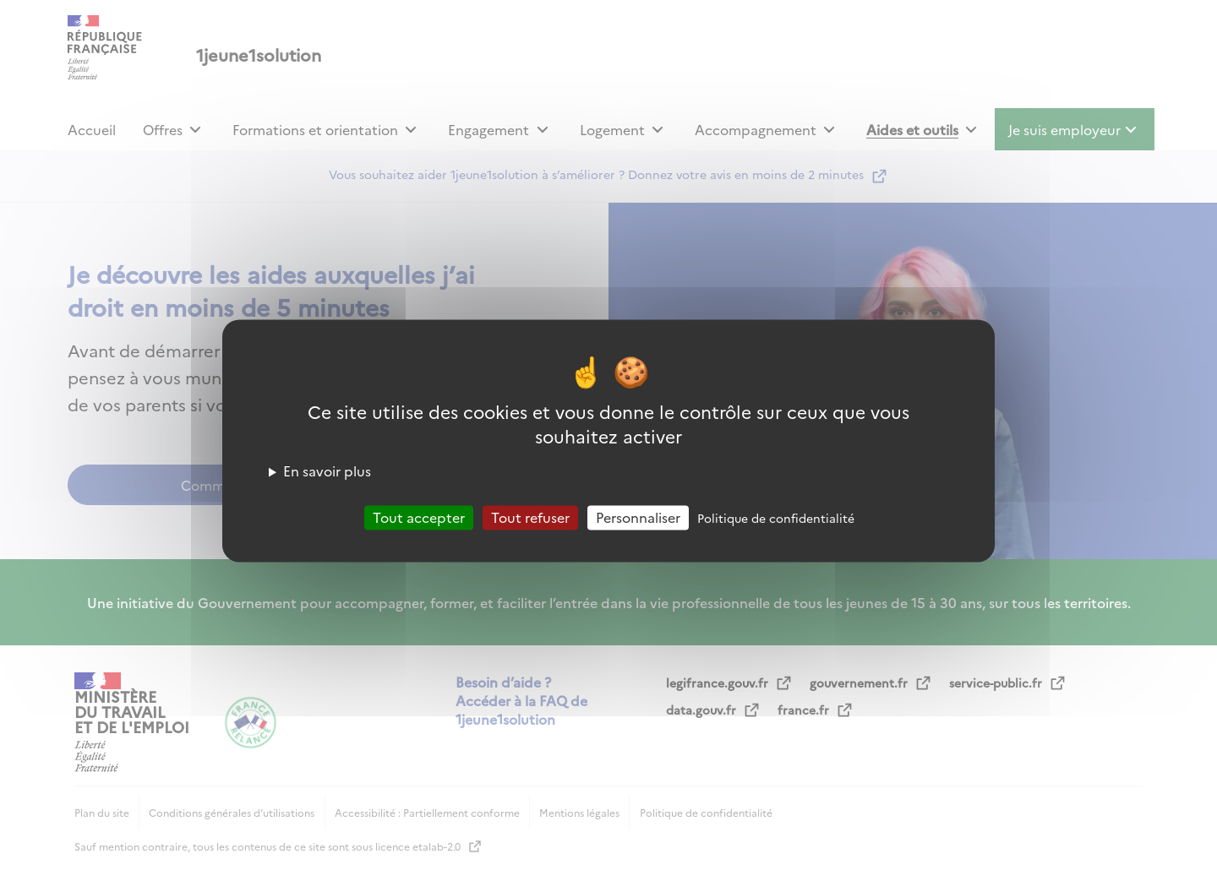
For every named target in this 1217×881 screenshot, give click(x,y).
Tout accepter (419, 517)
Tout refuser (530, 517)
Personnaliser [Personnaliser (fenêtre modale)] (638, 517)
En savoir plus (327, 470)
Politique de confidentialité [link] (775, 517)
